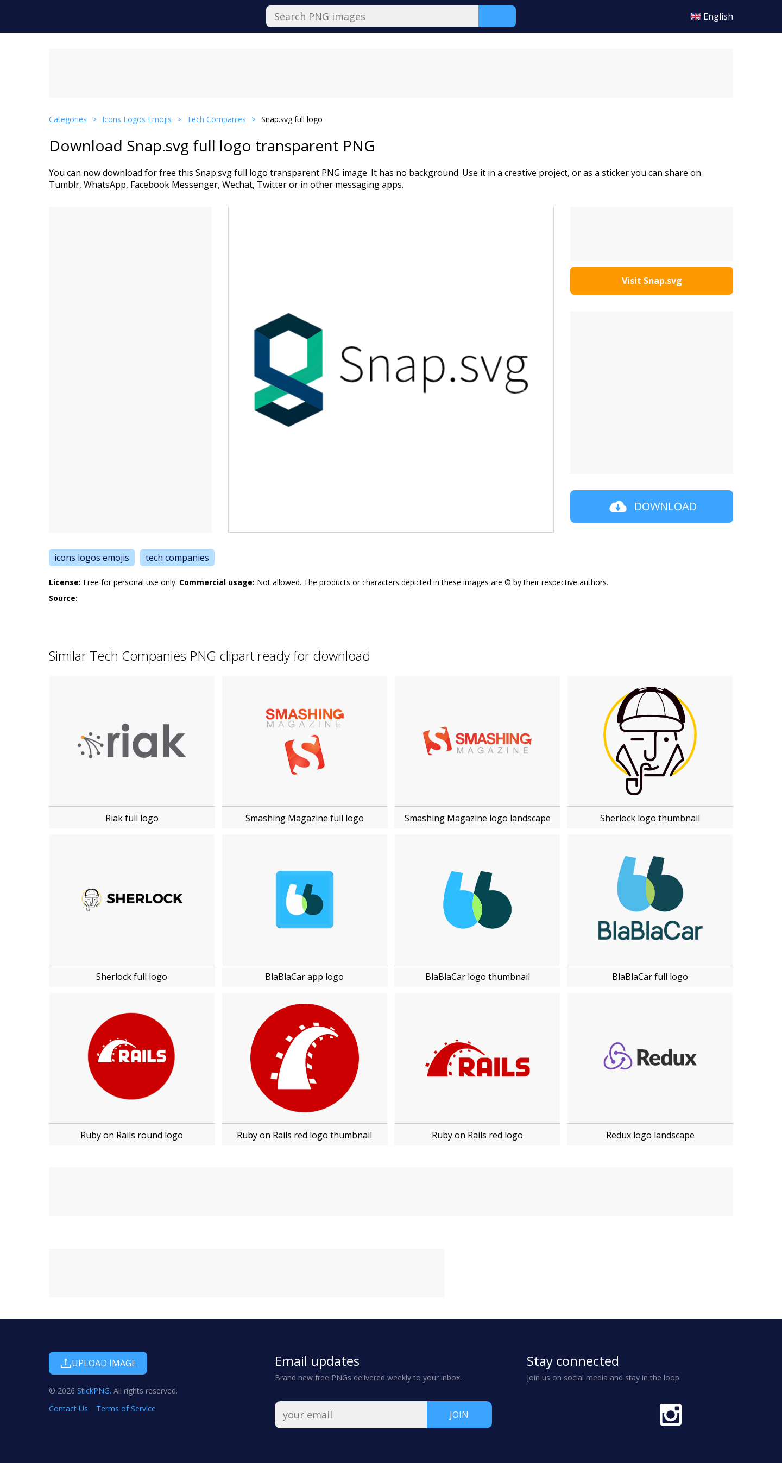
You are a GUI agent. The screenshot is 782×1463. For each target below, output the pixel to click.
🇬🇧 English (711, 16)
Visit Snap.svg (652, 281)
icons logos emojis (91, 557)
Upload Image (98, 1363)
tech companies (177, 557)
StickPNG (93, 1390)
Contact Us (68, 1408)
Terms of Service (126, 1408)
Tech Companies (216, 119)
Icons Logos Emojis (137, 119)
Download (652, 506)
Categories (68, 119)
